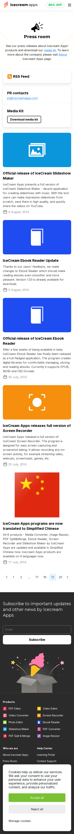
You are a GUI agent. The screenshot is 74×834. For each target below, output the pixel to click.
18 (44, 577)
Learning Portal (46, 754)
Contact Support (46, 761)
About (62, 54)
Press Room (10, 761)
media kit (50, 50)
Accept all (37, 797)
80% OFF (55, 5)
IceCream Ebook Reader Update (31, 260)
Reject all (37, 809)
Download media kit (24, 119)
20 (60, 577)
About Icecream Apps (15, 754)
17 (36, 577)
